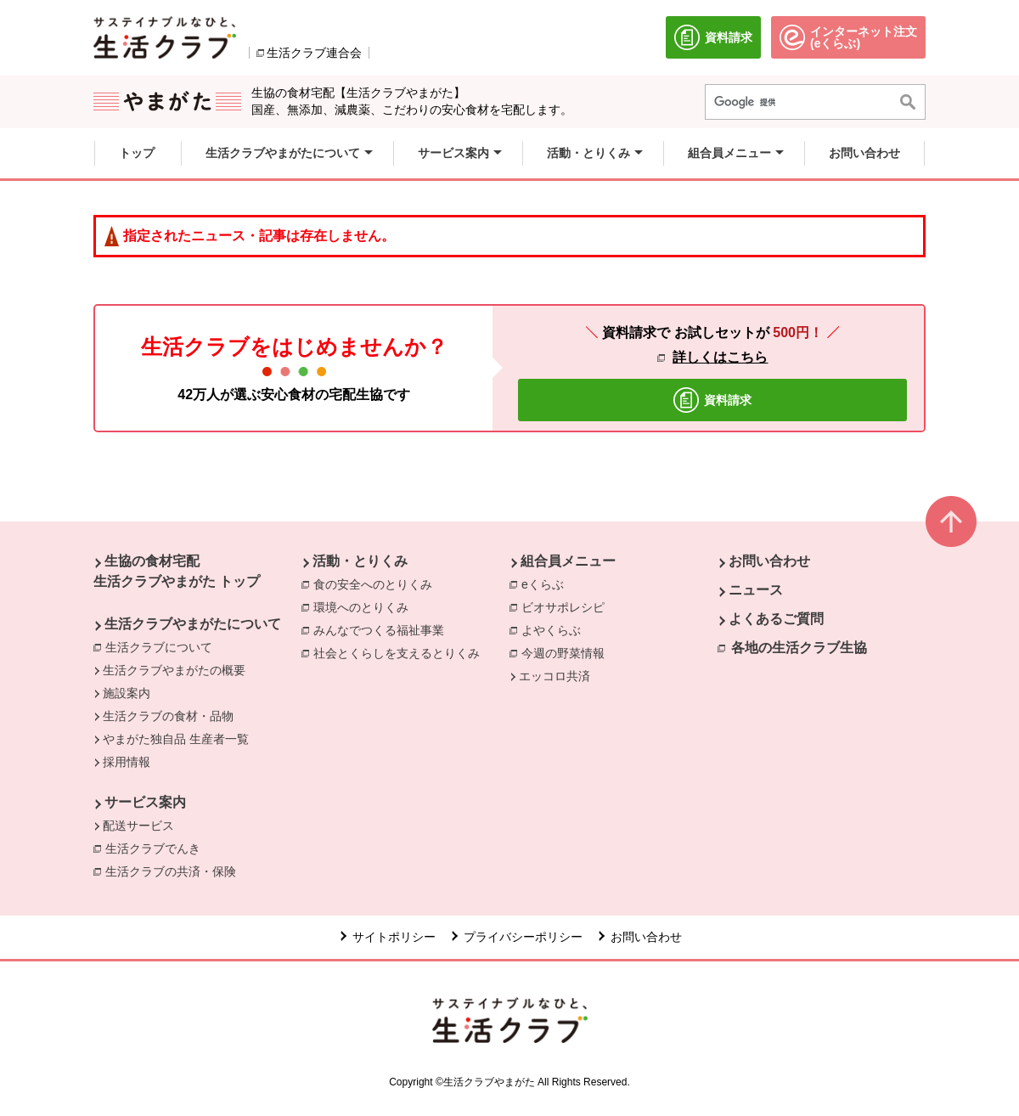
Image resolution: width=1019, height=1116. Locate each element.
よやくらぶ (555, 629)
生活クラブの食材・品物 (168, 716)
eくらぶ (546, 583)
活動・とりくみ (360, 561)
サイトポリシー (394, 937)
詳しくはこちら (720, 357)
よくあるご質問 (776, 619)
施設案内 (126, 693)
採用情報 (126, 762)
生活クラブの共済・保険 (175, 870)
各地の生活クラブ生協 (799, 647)
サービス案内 (145, 802)
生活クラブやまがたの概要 (174, 670)
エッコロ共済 (554, 676)
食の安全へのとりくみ (377, 583)
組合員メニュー (568, 561)
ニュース (756, 590)
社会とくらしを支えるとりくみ (400, 652)
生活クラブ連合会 (314, 53)
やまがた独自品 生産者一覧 (176, 739)
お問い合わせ (769, 561)
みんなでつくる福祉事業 (383, 629)
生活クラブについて (163, 646)
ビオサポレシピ (567, 606)
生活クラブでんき (157, 847)
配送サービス (138, 825)
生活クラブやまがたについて (192, 624)
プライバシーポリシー (523, 937)
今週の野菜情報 (567, 652)
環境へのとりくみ (365, 606)
